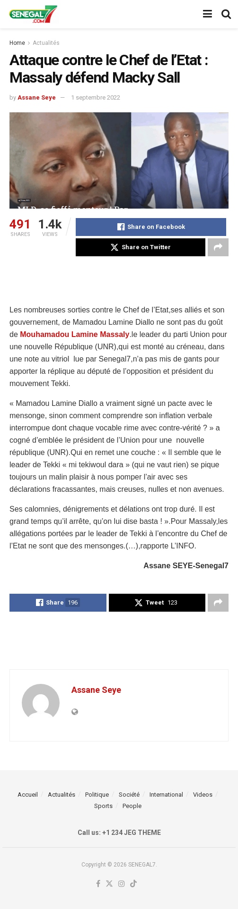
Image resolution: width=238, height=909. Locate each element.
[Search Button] (226, 14)
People (132, 805)
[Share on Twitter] (140, 247)
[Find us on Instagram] (121, 884)
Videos (202, 794)
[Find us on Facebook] (98, 884)
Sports (103, 805)
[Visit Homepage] (33, 14)
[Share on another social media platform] (218, 247)
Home (17, 43)
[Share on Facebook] (151, 227)
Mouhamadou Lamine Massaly (74, 334)
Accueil (28, 794)
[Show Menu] (207, 14)
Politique (97, 794)
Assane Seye (37, 97)
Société (129, 794)
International (166, 794)
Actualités (46, 43)
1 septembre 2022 (95, 97)
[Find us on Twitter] (109, 884)
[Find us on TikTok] (133, 884)
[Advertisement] (119, 280)
